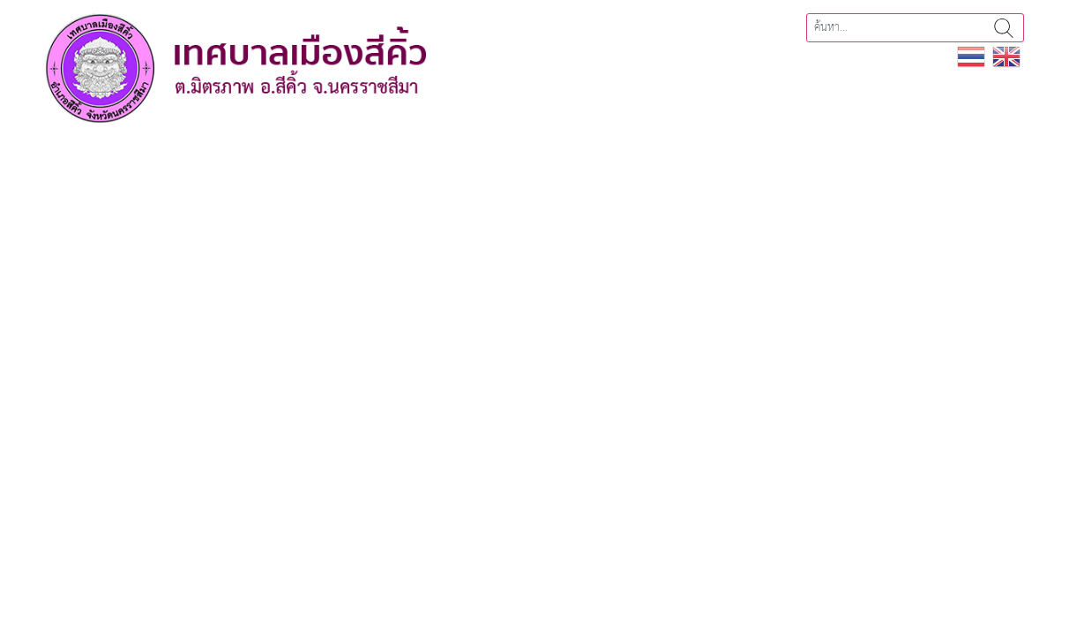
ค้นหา (1003, 27)
